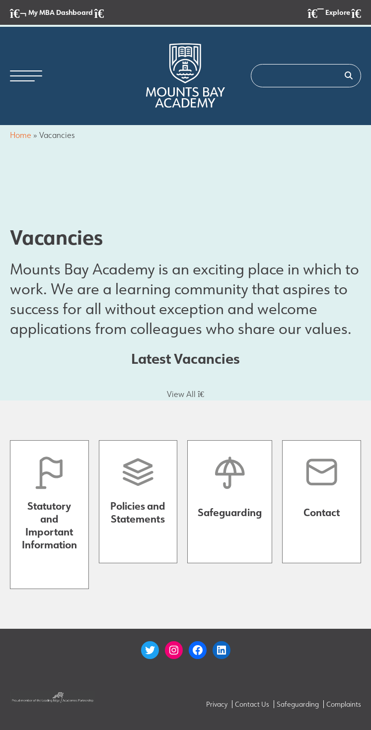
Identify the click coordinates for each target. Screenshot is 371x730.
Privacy (216, 704)
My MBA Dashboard (57, 13)
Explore (334, 13)
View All (185, 394)
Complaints (343, 704)
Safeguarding (298, 704)
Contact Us (252, 704)
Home (20, 135)
